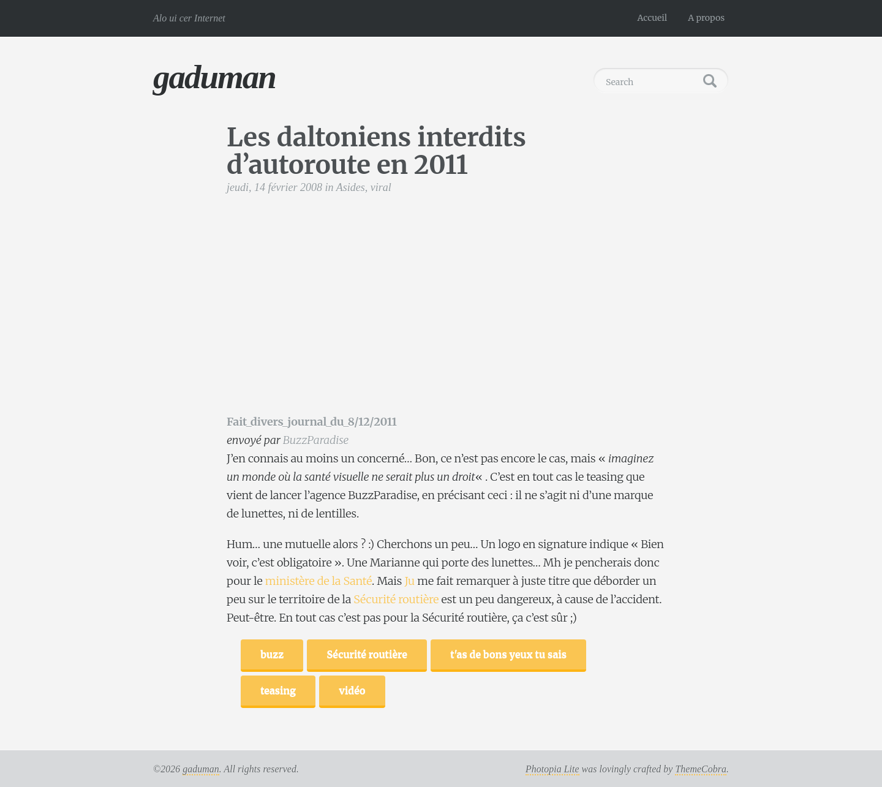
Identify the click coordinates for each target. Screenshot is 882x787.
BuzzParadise (316, 440)
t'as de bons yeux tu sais (508, 654)
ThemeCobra (700, 769)
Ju (409, 581)
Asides (350, 187)
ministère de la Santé (318, 581)
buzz (272, 654)
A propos (706, 17)
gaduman (214, 77)
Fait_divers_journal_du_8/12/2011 (312, 422)
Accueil (653, 17)
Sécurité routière (396, 599)
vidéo (352, 690)
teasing (278, 690)
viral (381, 187)
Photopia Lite (552, 769)
